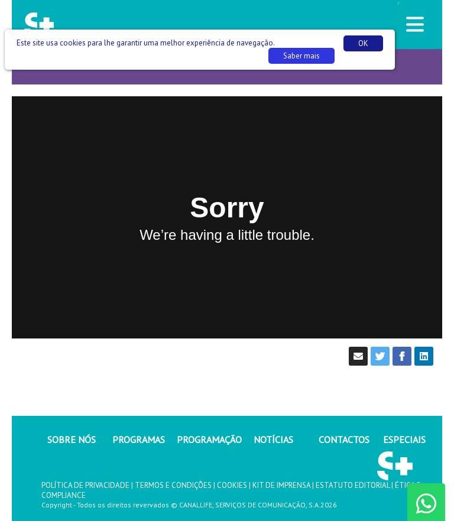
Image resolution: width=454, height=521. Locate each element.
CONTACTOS (344, 439)
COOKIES (232, 485)
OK (363, 43)
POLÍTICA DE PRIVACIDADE (85, 485)
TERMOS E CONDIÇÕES (173, 485)
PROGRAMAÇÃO (209, 439)
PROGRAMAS (138, 439)
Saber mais (301, 56)
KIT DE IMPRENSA (281, 485)
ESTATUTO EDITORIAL (353, 485)
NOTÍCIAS (273, 439)
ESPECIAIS (404, 439)
